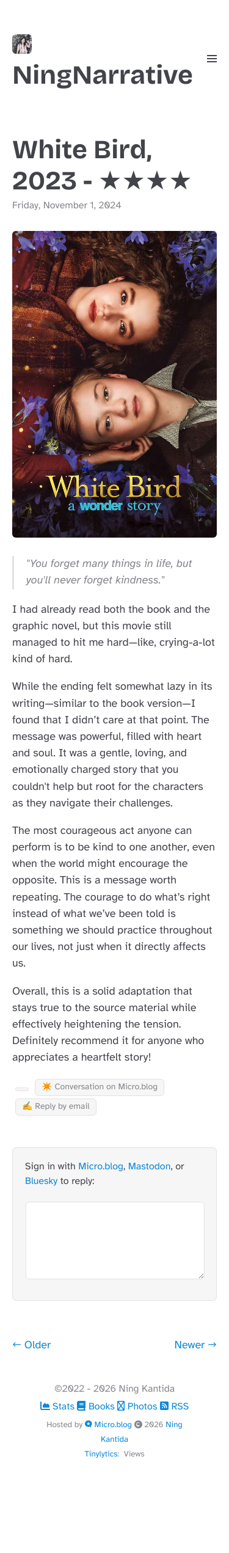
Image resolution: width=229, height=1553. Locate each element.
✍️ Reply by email (56, 1107)
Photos (138, 1406)
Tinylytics (100, 1454)
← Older (31, 1345)
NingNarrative (102, 62)
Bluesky (41, 1181)
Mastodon (149, 1166)
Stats (59, 1406)
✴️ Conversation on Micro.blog (100, 1087)
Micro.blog (100, 1166)
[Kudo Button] (22, 1089)
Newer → (196, 1345)
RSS (174, 1406)
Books (97, 1406)
